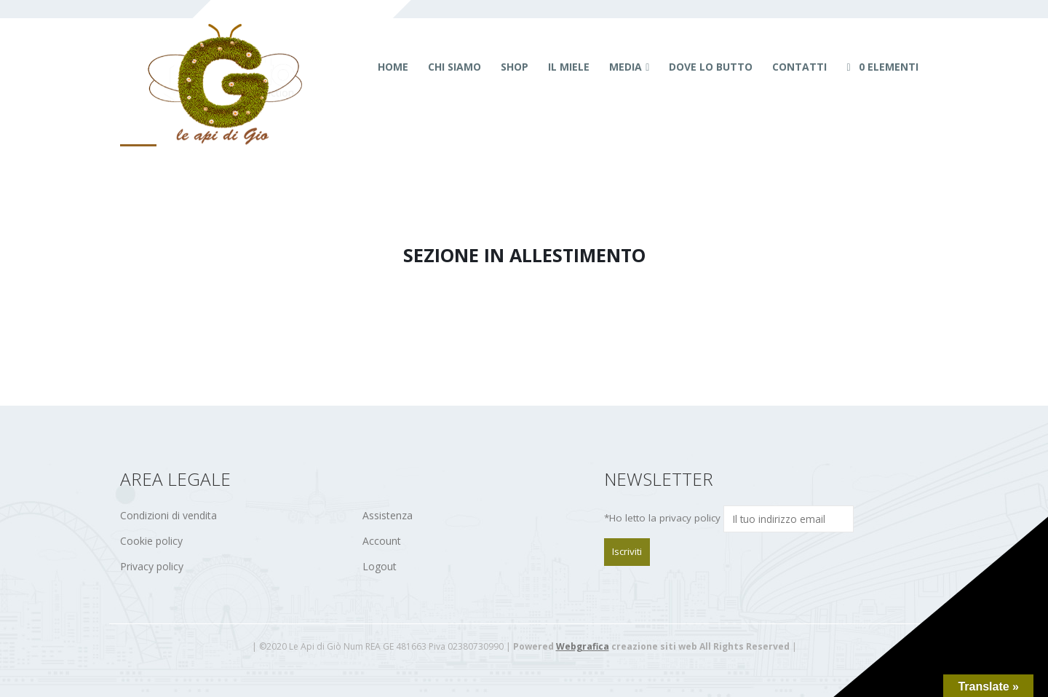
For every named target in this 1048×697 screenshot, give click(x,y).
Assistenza (387, 515)
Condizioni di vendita (168, 515)
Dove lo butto (711, 67)
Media (625, 67)
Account (381, 541)
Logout (379, 566)
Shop (514, 67)
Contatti (799, 67)
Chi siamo (454, 67)
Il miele (569, 67)
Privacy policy (151, 566)
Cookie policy (151, 541)
